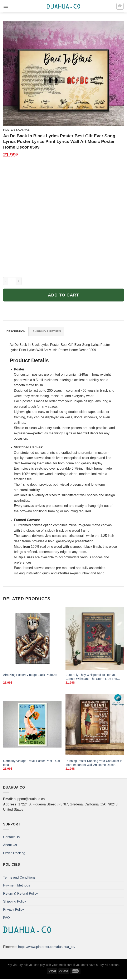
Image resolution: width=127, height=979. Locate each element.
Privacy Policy (13, 909)
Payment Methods (16, 885)
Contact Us (11, 837)
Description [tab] (15, 331)
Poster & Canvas (16, 129)
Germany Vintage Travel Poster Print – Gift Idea (31, 762)
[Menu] (5, 6)
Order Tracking (14, 853)
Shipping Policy (14, 901)
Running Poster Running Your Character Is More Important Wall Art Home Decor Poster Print (93, 763)
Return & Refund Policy (20, 893)
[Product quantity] (12, 281)
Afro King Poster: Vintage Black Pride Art (30, 674)
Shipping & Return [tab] (47, 331)
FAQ (6, 917)
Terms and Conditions (19, 877)
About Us (10, 845)
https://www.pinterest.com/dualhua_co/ (46, 947)
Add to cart (63, 295)
